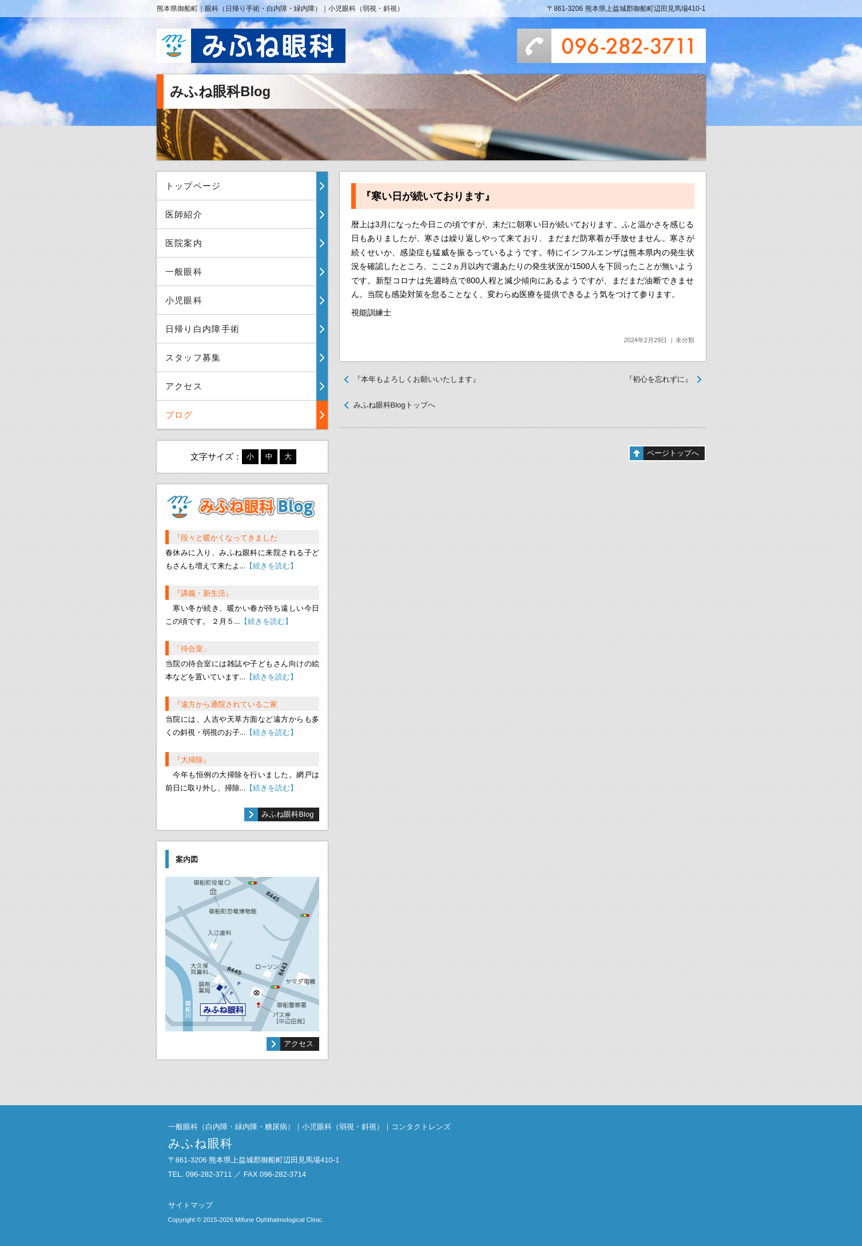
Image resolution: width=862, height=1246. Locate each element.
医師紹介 (183, 214)
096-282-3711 (611, 46)
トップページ (193, 186)
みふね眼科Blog (287, 814)
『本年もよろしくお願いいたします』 (416, 379)
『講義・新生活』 (203, 593)
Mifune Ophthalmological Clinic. (279, 1219)
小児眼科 (183, 300)
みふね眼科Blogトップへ (394, 405)
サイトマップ (190, 1205)
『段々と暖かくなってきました (225, 537)
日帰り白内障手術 (202, 329)
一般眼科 (183, 271)
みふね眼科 (251, 46)
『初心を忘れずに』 (658, 379)
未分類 (685, 340)
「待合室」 (191, 648)
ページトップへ (673, 453)
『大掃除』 (191, 759)
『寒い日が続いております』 (428, 196)
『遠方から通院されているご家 (225, 704)
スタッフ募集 (193, 357)
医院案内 (183, 243)
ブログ (179, 415)
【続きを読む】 (271, 565)
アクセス (183, 386)
